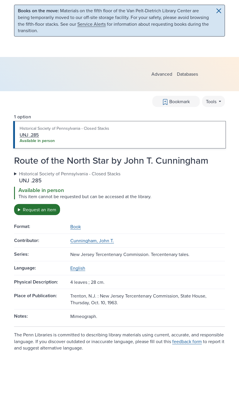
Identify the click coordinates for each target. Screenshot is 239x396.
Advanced (161, 74)
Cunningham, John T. (92, 240)
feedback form (187, 341)
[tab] (119, 134)
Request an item (39, 209)
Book (75, 226)
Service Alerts (91, 24)
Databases (187, 74)
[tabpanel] (119, 192)
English (77, 268)
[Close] (219, 11)
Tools (212, 101)
